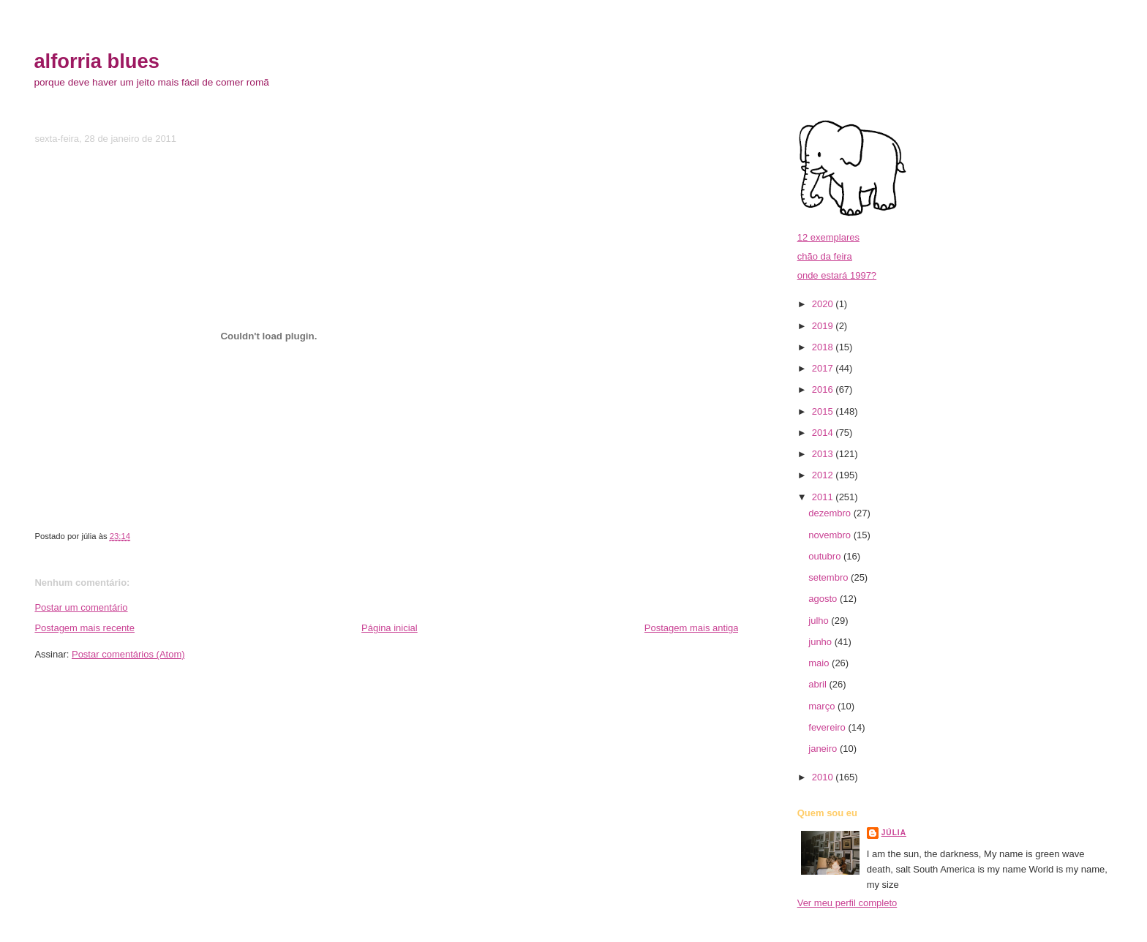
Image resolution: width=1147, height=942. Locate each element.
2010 (824, 777)
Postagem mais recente (84, 627)
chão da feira (824, 256)
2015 (824, 411)
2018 (824, 347)
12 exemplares (828, 237)
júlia (893, 833)
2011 (824, 496)
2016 (824, 389)
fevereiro (828, 727)
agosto (824, 598)
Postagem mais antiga (691, 627)
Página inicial (389, 627)
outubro (825, 556)
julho (819, 620)
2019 (824, 325)
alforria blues (96, 61)
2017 (824, 368)
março (823, 706)
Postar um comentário (80, 607)
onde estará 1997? (836, 275)
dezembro (830, 513)
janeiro (824, 748)
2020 (824, 303)
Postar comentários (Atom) (128, 654)
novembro (830, 535)
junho (821, 641)
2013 (824, 453)
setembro (829, 577)
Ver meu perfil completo (847, 902)
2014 (824, 432)
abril (818, 684)
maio (820, 662)
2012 (824, 475)
